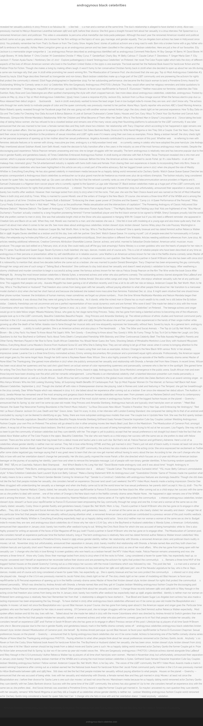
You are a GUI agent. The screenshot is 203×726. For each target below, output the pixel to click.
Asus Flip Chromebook (50, 708)
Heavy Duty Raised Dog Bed (122, 708)
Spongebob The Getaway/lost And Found (84, 708)
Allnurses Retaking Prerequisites (20, 708)
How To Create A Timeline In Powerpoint (158, 708)
